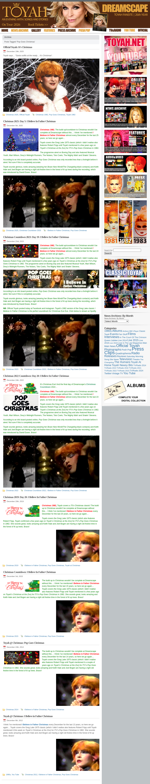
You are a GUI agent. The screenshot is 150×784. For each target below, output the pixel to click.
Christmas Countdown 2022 (35, 490)
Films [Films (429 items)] (132, 334)
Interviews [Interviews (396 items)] (111, 337)
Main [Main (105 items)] (145, 343)
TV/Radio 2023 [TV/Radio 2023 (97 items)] (123, 371)
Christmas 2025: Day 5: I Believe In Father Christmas (29, 121)
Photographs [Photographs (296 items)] (112, 349)
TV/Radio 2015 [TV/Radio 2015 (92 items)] (110, 368)
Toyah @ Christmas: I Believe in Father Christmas (28, 716)
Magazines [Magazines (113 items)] (137, 343)
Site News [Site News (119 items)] (114, 359)
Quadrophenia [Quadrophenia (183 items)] (123, 353)
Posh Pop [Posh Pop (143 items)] (126, 349)
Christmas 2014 (12, 709)
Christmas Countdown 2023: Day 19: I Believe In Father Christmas (36, 237)
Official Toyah (24, 115)
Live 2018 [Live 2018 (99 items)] (114, 343)
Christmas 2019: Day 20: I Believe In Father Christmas (30, 497)
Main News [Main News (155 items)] (110, 346)
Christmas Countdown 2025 (30, 230)
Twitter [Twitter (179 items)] (108, 373)
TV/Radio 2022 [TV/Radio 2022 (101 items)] (110, 371)
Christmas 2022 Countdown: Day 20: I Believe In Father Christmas (36, 376)
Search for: (108, 250)
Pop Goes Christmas (57, 115)
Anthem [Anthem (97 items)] (126, 331)
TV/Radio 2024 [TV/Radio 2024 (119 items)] (136, 371)
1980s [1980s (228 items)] (108, 330)
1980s (8, 775)
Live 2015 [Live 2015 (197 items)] (132, 340)
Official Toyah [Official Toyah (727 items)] (128, 345)
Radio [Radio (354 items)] (135, 353)
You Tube (15, 775)
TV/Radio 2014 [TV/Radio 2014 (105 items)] (139, 365)
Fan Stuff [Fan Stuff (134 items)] (123, 334)
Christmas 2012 (31, 775)
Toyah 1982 (70, 115)
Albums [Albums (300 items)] (117, 330)
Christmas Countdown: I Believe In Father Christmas (29, 572)
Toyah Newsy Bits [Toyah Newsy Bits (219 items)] (122, 365)
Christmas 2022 (12, 490)
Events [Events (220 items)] (114, 334)
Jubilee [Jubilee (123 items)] (114, 340)
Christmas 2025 (12, 115)
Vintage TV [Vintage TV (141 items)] (117, 373)
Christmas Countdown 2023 (35, 369)
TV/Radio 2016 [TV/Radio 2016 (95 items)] (122, 368)
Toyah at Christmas (72, 565)
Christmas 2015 (12, 636)
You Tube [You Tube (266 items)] (129, 373)
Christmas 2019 (12, 565)
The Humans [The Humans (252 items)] (122, 362)
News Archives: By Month (114, 318)
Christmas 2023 (12, 369)
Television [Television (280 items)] (125, 359)
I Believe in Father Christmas (58, 230)
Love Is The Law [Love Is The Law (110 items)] (125, 343)
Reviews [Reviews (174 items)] (121, 356)
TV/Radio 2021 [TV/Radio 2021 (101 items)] (135, 368)
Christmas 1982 (42, 115)
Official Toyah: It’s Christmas (17, 47)
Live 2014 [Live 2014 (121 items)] (122, 340)
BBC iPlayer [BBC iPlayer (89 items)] (134, 331)
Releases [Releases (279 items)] (110, 356)
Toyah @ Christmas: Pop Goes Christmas (23, 642)
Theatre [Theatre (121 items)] (136, 359)
